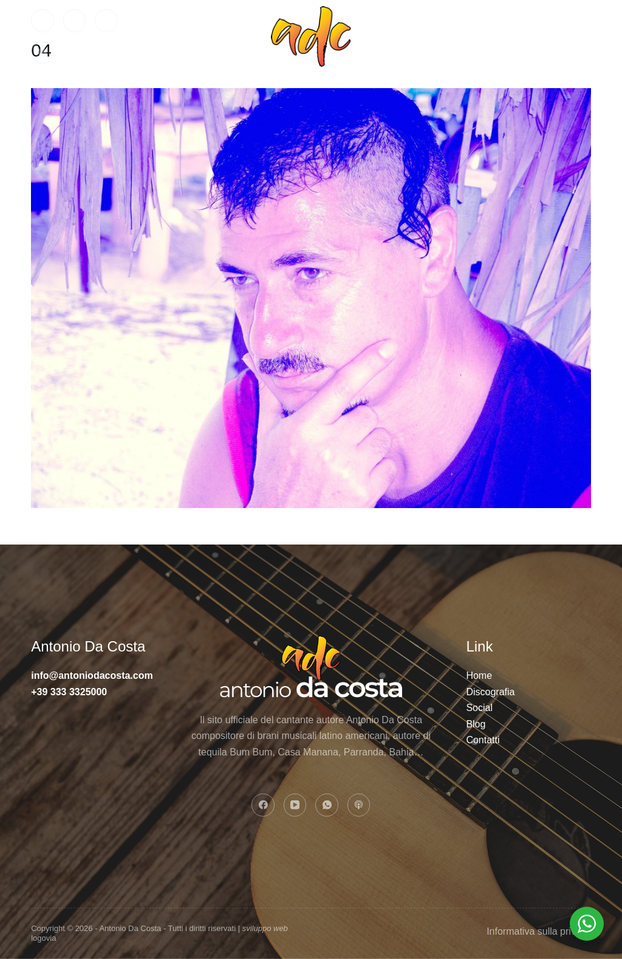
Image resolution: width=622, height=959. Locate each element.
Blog (475, 723)
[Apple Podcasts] (42, 52)
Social (405, 36)
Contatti (476, 36)
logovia (43, 938)
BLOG (565, 36)
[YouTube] (74, 20)
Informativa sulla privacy (539, 931)
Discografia (490, 691)
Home (179, 36)
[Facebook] (42, 20)
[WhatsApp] (106, 20)
